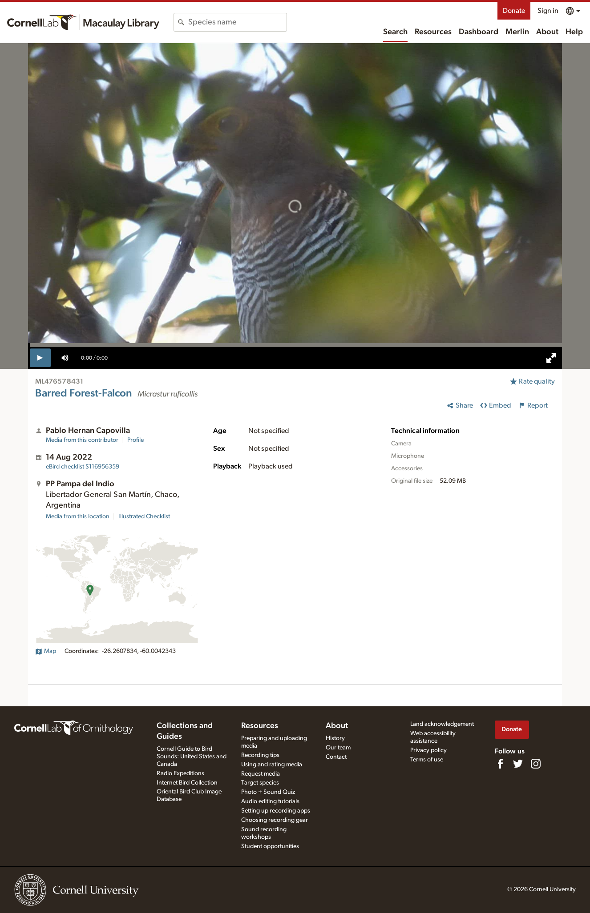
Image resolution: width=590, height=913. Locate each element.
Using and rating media (271, 764)
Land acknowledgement (442, 724)
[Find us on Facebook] (500, 763)
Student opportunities (270, 846)
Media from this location (77, 516)
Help (574, 32)
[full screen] (551, 358)
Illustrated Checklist (144, 516)
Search (395, 32)
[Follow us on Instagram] (535, 763)
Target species (260, 783)
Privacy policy (428, 750)
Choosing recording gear (274, 820)
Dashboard (478, 32)
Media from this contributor (82, 440)
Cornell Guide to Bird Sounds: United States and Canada (191, 756)
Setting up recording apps (275, 811)
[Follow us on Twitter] (518, 763)
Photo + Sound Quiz (268, 792)
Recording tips (260, 755)
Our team (338, 748)
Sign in (547, 10)
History (335, 738)
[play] (40, 357)
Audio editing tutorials (270, 801)
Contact (336, 757)
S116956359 (82, 467)
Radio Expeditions (180, 773)
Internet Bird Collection (187, 783)
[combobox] (237, 22)
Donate (514, 10)
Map (45, 651)
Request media (260, 774)
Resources (433, 32)
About (547, 32)
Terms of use (426, 760)
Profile (135, 440)
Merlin (517, 32)
